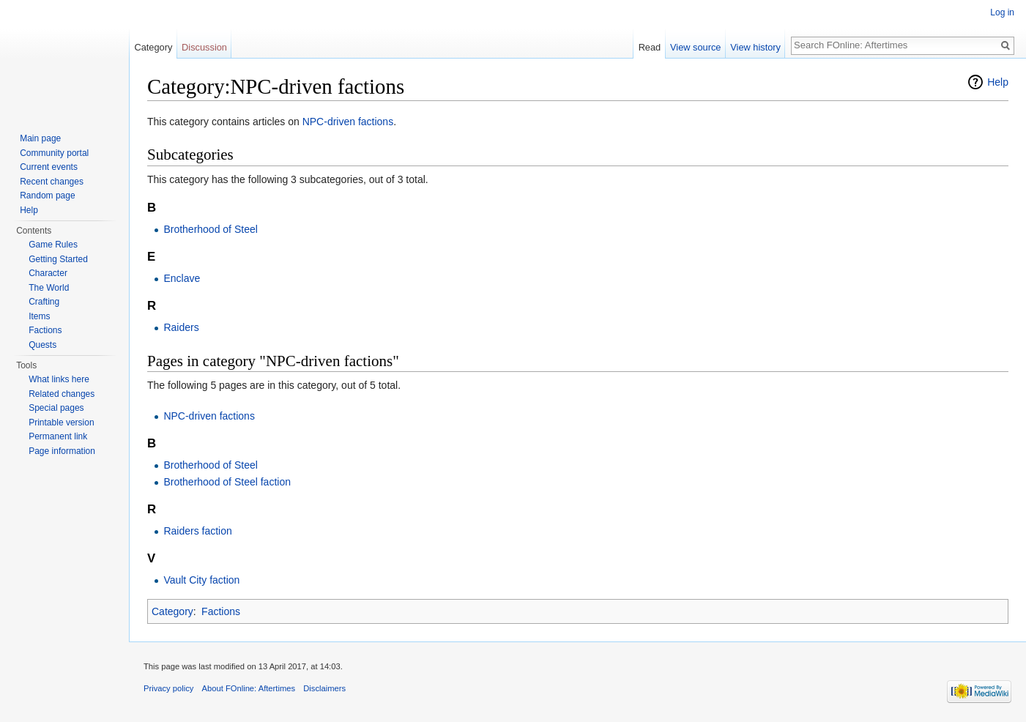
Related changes (61, 394)
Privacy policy (168, 688)
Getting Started (58, 259)
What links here (59, 379)
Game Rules (53, 244)
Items (39, 316)
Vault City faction (201, 580)
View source (695, 47)
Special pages (56, 408)
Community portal (54, 153)
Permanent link (58, 436)
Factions (220, 611)
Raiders (180, 327)
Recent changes (51, 181)
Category (172, 611)
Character (48, 273)
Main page (40, 138)
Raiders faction (197, 531)
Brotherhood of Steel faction (227, 482)
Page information (62, 451)
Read (650, 47)
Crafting (44, 302)
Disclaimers (324, 688)
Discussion (204, 47)
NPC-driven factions (348, 121)
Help (997, 82)
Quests (42, 345)
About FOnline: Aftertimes (248, 688)
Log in (1002, 12)
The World (49, 288)
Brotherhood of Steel (210, 229)
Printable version (61, 422)
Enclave (181, 278)
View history (755, 47)
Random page (47, 195)
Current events (49, 167)
